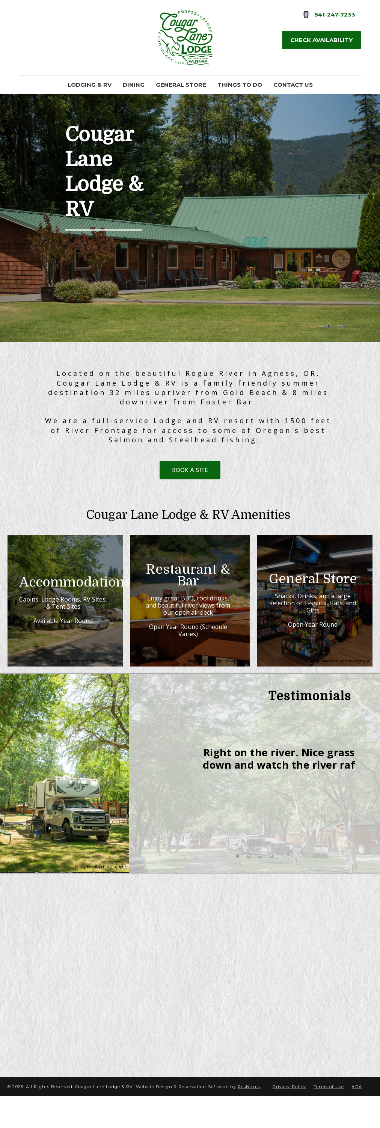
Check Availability (321, 40)
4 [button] (271, 893)
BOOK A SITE (190, 470)
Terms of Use (329, 1119)
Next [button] (341, 802)
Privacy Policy (289, 1119)
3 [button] (260, 893)
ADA (356, 1119)
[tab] (237, 893)
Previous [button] (167, 802)
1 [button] (237, 893)
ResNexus (249, 1119)
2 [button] (249, 893)
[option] (254, 783)
